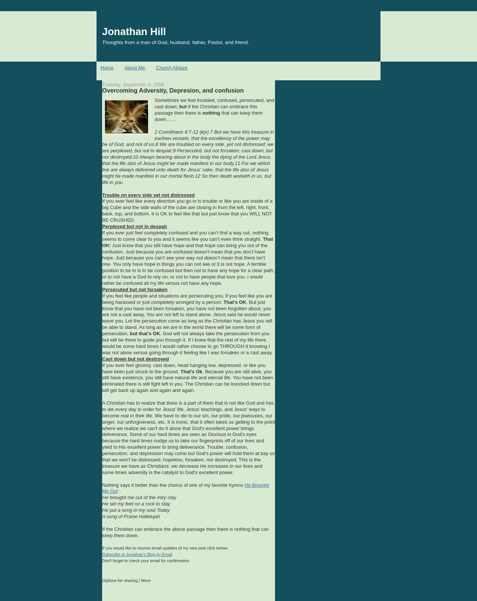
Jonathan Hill (134, 31)
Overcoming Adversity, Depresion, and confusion (173, 90)
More (146, 580)
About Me (134, 68)
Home (107, 68)
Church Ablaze (172, 68)
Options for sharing (120, 580)
